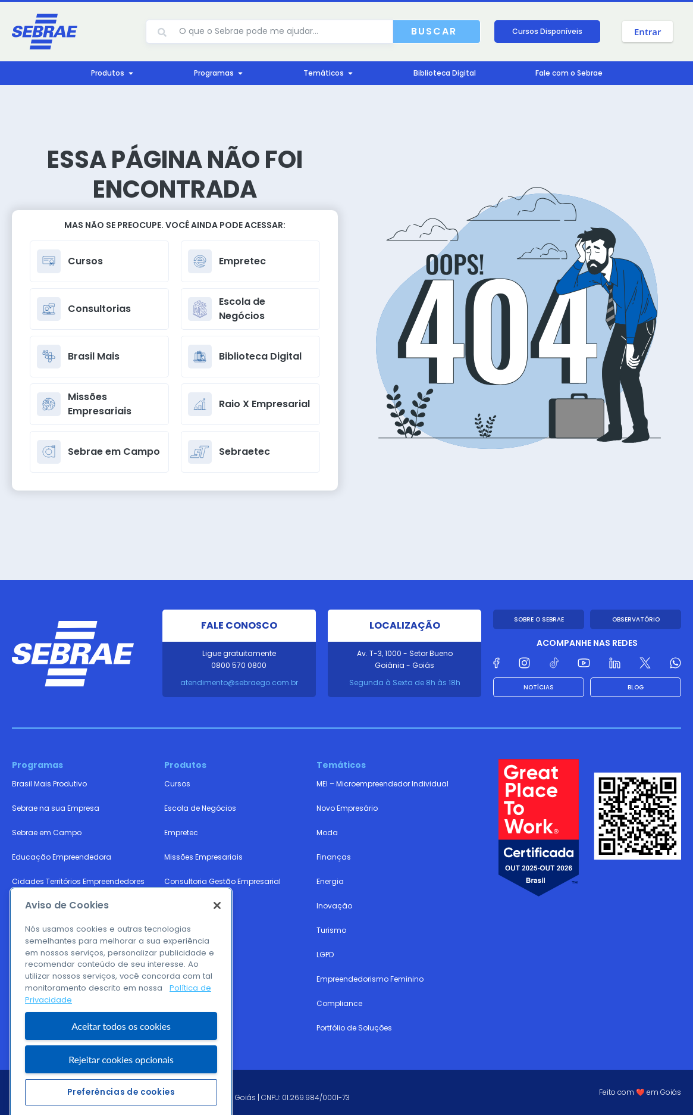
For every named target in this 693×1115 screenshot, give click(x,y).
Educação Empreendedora (61, 857)
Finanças (333, 857)
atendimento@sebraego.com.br (239, 682)
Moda (327, 832)
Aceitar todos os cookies (121, 1076)
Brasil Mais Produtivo (49, 784)
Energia (330, 881)
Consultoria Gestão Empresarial (222, 881)
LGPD (325, 955)
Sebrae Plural (35, 906)
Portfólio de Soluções (354, 1028)
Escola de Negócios (200, 808)
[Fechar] (217, 957)
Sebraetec (182, 906)
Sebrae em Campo (46, 832)
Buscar (434, 31)
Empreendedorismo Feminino (370, 979)
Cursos (177, 784)
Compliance (339, 1003)
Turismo (331, 930)
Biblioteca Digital (194, 930)
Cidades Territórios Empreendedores (78, 881)
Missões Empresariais (203, 857)
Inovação (334, 906)
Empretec (181, 832)
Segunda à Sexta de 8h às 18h (404, 682)
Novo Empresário (347, 808)
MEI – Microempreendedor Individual (382, 784)
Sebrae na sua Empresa (55, 808)
